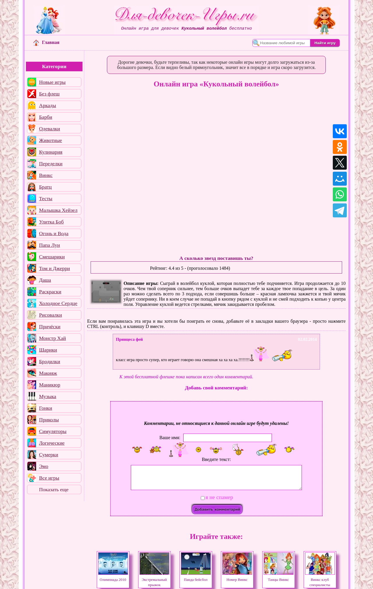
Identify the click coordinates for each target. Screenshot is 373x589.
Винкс (45, 175)
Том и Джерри (54, 268)
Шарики (48, 350)
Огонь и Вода (53, 233)
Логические (52, 443)
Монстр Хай (52, 338)
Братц (45, 187)
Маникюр (49, 385)
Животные (50, 140)
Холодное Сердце (58, 303)
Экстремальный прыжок (154, 579)
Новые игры (52, 82)
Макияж (48, 373)
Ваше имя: (169, 437)
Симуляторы (52, 431)
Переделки (50, 163)
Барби (45, 117)
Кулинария (50, 152)
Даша (45, 280)
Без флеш (49, 94)
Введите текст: (216, 459)
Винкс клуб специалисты (320, 579)
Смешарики (52, 257)
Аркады (47, 105)
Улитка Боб (51, 222)
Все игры (49, 478)
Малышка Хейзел (58, 210)
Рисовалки (50, 315)
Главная (46, 42)
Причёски (49, 326)
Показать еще (53, 489)
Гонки (45, 408)
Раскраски (50, 291)
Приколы (49, 420)
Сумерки (48, 454)
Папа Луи (49, 245)
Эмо (43, 466)
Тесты (45, 198)
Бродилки (49, 361)
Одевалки (49, 129)
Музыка (47, 396)
